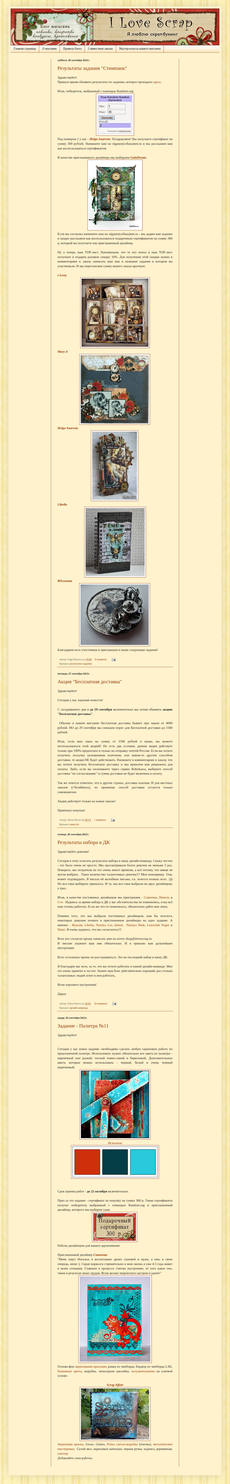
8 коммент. (101, 659)
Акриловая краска (70, 1444)
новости (74, 824)
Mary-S (63, 351)
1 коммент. (100, 819)
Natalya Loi (104, 925)
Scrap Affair (115, 1385)
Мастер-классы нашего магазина (140, 48)
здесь (157, 82)
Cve (60, 902)
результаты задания (81, 663)
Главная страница (25, 48)
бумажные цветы (70, 1371)
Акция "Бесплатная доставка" (90, 681)
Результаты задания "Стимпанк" (92, 68)
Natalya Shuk (135, 925)
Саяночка (150, 897)
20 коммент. (101, 1003)
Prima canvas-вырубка (121, 1444)
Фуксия (77, 925)
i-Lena (62, 275)
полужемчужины (143, 1371)
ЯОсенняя (65, 581)
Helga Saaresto (100, 139)
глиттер (63, 1453)
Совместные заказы (100, 48)
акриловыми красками (90, 1366)
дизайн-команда (79, 1007)
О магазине (49, 48)
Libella (62, 504)
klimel (118, 925)
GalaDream (138, 157)
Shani (61, 929)
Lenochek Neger (158, 925)
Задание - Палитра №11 (83, 1025)
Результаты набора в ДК (84, 842)
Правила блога (72, 48)
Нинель (164, 897)
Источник (115, 1143)
